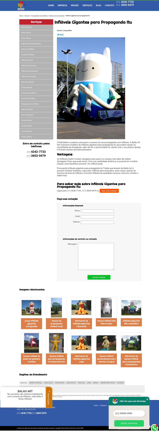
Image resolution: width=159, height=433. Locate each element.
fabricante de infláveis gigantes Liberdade (81, 324)
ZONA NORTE (59, 383)
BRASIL (95, 383)
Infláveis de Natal (27, 60)
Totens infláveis (26, 131)
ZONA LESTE (48, 383)
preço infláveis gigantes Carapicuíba (31, 324)
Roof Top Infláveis (27, 115)
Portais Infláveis (27, 87)
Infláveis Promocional (28, 76)
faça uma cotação (109, 191)
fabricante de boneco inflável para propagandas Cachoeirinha (131, 360)
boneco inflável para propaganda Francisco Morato (56, 359)
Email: (94, 216)
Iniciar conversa (129, 423)
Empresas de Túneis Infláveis (31, 44)
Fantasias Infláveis (27, 55)
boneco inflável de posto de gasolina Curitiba (31, 359)
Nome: (94, 211)
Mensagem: (91, 256)
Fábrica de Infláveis (28, 49)
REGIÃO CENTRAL (36, 383)
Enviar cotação (99, 277)
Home (51, 5)
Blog (98, 5)
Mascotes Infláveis (27, 82)
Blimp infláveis (26, 33)
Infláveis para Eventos (28, 66)
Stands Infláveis (26, 120)
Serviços (87, 5)
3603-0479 (127, 4)
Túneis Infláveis (26, 137)
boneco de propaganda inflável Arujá (56, 324)
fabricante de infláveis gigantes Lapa (81, 359)
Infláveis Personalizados (29, 71)
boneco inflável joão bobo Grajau (106, 322)
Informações (49, 397)
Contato (109, 5)
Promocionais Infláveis (29, 93)
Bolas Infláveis (26, 38)
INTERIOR (120, 383)
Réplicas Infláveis (27, 109)
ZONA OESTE (71, 383)
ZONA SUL (81, 383)
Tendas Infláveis (27, 126)
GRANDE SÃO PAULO (108, 383)
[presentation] (79, 231)
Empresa (62, 5)
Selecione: (23, 383)
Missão (75, 5)
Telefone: (93, 222)
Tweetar (60, 34)
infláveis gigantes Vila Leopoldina (131, 322)
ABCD (89, 383)
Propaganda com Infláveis (30, 104)
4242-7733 (127, 1)
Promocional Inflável (28, 98)
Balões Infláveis (26, 27)
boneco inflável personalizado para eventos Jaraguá (106, 359)
